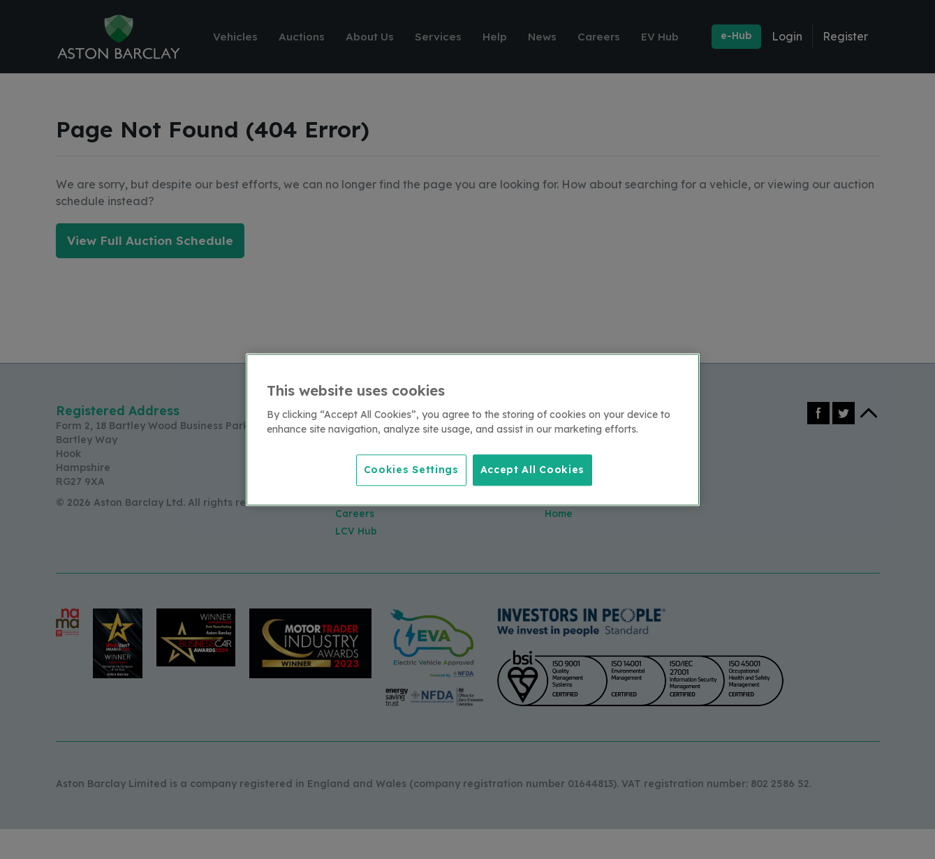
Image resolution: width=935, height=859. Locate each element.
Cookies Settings (407, 469)
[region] (473, 429)
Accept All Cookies (532, 469)
